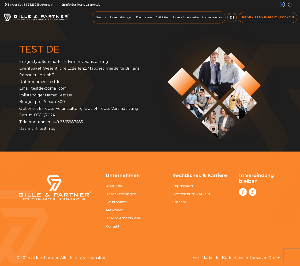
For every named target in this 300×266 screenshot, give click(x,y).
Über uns (100, 17)
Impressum (182, 185)
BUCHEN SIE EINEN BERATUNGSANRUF (268, 17)
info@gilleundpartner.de (81, 4)
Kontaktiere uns (212, 17)
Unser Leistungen (121, 17)
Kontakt (112, 226)
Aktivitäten (162, 17)
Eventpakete (144, 17)
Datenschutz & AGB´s (191, 194)
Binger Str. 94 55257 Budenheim (29, 4)
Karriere (179, 202)
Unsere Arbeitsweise (186, 17)
